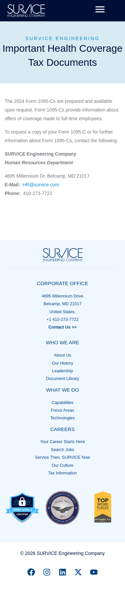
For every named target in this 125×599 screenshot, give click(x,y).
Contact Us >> (62, 327)
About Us (62, 355)
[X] (78, 572)
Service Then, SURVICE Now (62, 457)
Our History (62, 363)
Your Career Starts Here (62, 441)
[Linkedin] (62, 572)
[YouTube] (94, 572)
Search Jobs (62, 449)
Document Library (62, 378)
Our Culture (62, 465)
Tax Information (62, 473)
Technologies (62, 418)
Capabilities (62, 402)
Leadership (62, 371)
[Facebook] (31, 572)
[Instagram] (47, 572)
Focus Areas (62, 410)
